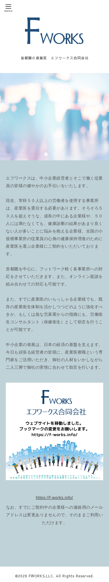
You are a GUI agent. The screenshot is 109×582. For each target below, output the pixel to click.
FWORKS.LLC (41, 576)
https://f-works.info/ (54, 497)
